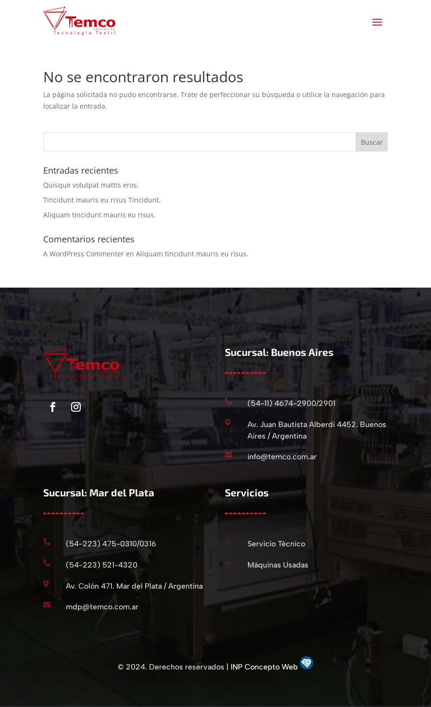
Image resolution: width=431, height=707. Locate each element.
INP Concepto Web (265, 666)
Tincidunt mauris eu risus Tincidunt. (102, 199)
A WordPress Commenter (83, 253)
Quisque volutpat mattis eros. (91, 184)
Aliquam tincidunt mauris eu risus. (99, 214)
